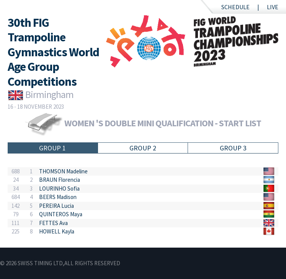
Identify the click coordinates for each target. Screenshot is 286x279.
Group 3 (233, 148)
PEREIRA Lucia (56, 205)
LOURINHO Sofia (59, 188)
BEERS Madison (58, 197)
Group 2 (142, 148)
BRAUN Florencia (59, 179)
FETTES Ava (53, 223)
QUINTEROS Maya (60, 214)
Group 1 (52, 148)
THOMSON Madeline (63, 171)
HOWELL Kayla (56, 231)
